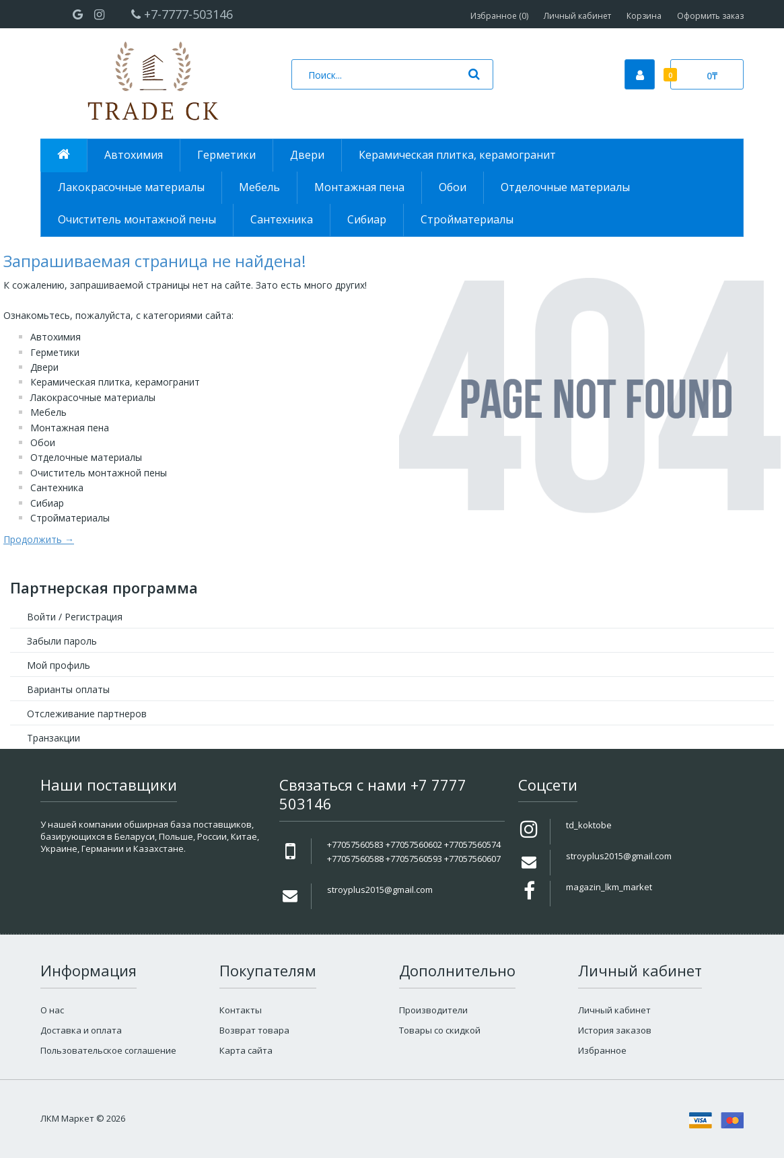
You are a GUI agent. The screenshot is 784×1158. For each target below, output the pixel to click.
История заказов (614, 1030)
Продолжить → (38, 539)
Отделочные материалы (86, 457)
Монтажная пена (69, 427)
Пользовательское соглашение (108, 1050)
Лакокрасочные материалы (92, 397)
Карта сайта (246, 1050)
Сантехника (56, 487)
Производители (433, 1010)
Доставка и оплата (81, 1030)
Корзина (644, 16)
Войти (41, 616)
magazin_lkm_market (609, 887)
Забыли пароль (62, 641)
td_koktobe (589, 825)
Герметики (54, 352)
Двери (44, 367)
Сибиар (47, 503)
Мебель (48, 412)
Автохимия (55, 336)
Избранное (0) (499, 16)
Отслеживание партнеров (87, 713)
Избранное (602, 1050)
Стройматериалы (70, 517)
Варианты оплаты (68, 689)
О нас (52, 1010)
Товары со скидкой (439, 1030)
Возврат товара (254, 1030)
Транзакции (53, 737)
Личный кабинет (577, 16)
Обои (42, 442)
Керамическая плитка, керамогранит (115, 381)
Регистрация (93, 616)
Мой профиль (58, 665)
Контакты (240, 1010)
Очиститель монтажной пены (98, 472)
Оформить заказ (710, 16)
